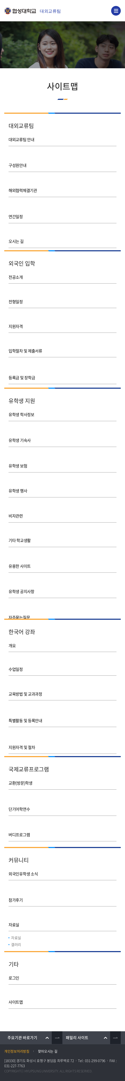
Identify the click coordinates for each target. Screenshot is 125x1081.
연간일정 (16, 209)
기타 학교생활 (20, 531)
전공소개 (16, 277)
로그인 (14, 978)
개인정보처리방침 (16, 1051)
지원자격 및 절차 (22, 739)
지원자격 (16, 324)
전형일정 (16, 300)
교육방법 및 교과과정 (25, 692)
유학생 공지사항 (21, 578)
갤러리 (16, 940)
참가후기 (16, 897)
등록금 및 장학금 (22, 371)
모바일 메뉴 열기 (116, 11)
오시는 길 (16, 233)
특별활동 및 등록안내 (25, 716)
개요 (12, 646)
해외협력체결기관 (23, 186)
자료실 (14, 921)
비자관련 (16, 508)
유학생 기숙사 (20, 438)
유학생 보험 (18, 461)
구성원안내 (17, 163)
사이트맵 (16, 1001)
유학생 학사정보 (21, 415)
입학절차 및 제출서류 (25, 347)
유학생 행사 (18, 484)
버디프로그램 (19, 830)
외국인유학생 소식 (23, 874)
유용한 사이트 (20, 555)
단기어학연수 (19, 806)
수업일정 (16, 669)
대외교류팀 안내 (21, 140)
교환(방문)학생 (20, 783)
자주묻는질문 (19, 601)
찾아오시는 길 (47, 1051)
